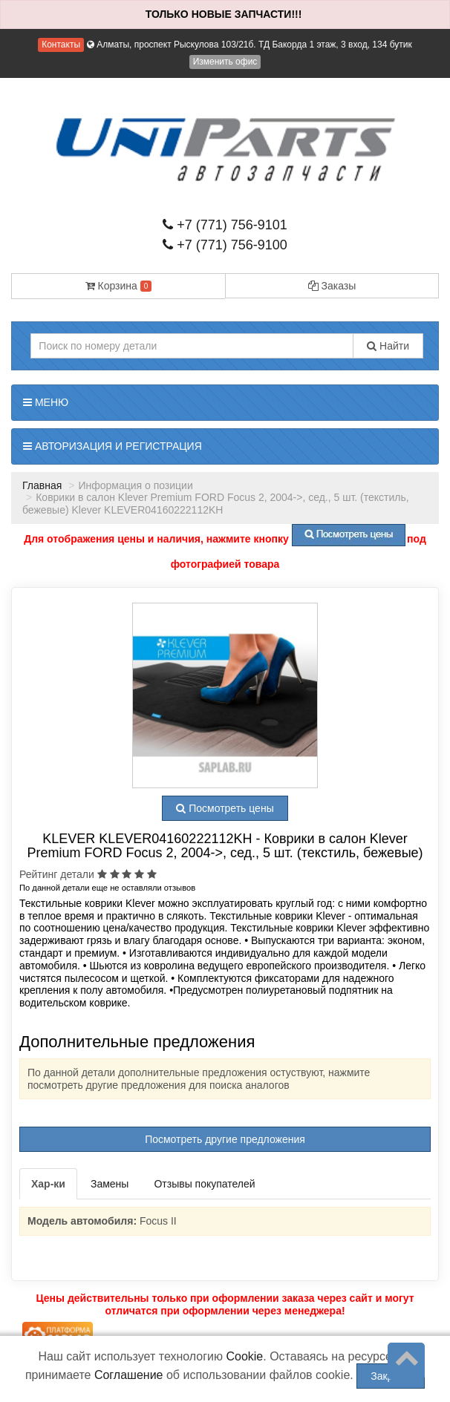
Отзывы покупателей (204, 1184)
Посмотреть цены (224, 808)
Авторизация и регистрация (112, 446)
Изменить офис (225, 61)
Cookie (244, 1356)
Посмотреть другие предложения (225, 1139)
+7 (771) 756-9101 (225, 224)
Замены (109, 1184)
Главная (42, 485)
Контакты (61, 44)
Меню (45, 402)
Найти (388, 346)
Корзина (118, 286)
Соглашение (128, 1375)
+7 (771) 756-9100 (225, 245)
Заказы (332, 286)
